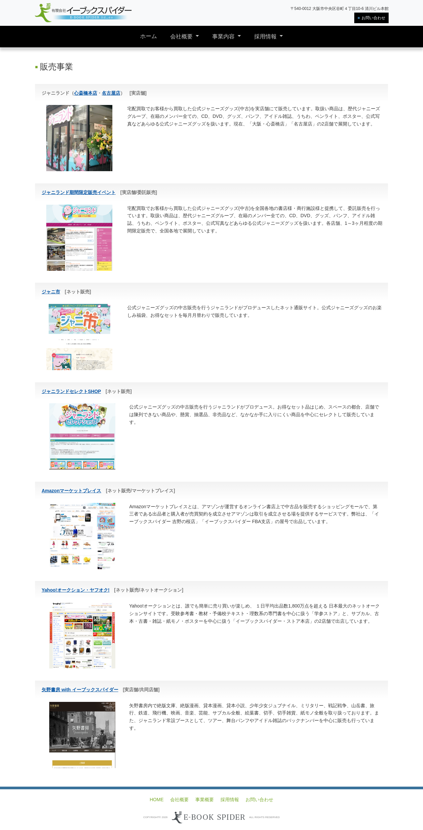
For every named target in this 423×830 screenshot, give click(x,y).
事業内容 (224, 36)
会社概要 (182, 36)
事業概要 (204, 799)
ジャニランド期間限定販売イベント (79, 192)
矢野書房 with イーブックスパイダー (80, 689)
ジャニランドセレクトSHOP (71, 391)
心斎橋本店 (85, 93)
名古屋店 (111, 93)
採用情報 (266, 36)
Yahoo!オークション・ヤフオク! (75, 590)
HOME (157, 799)
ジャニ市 (51, 291)
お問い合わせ (373, 18)
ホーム (148, 36)
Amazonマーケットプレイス (71, 490)
